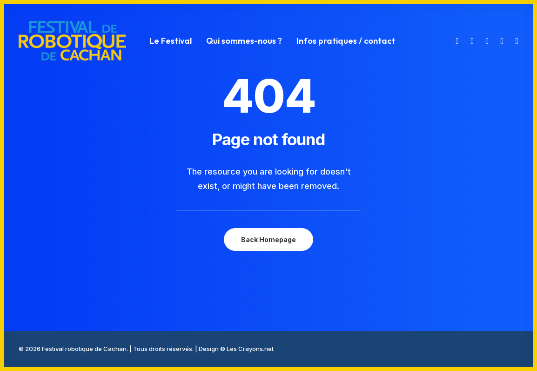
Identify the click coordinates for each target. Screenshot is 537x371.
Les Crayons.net (250, 348)
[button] (456, 40)
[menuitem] (170, 40)
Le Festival (170, 40)
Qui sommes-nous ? (244, 40)
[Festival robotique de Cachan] (72, 41)
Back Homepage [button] (268, 239)
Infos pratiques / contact (345, 40)
